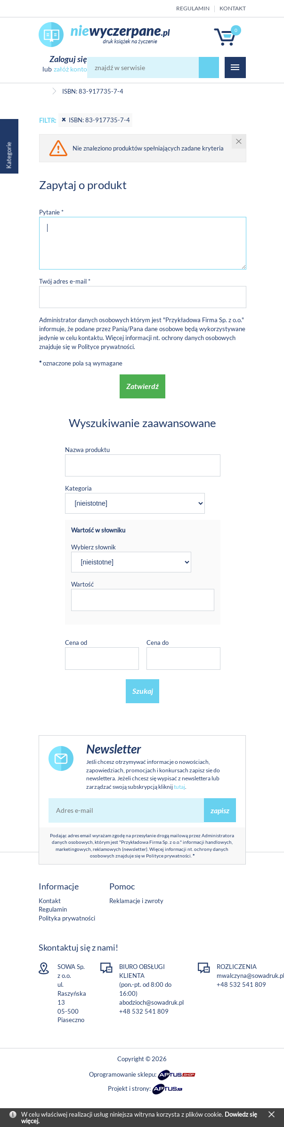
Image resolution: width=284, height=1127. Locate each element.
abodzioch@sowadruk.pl (151, 1002)
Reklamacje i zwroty (136, 901)
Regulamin (193, 8)
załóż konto (70, 69)
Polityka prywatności (67, 918)
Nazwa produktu (87, 449)
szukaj (209, 67)
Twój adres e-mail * (64, 281)
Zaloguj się (68, 59)
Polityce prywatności (106, 346)
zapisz (220, 810)
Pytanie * (51, 212)
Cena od (76, 642)
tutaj (179, 786)
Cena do (157, 642)
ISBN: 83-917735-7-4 (95, 120)
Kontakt (232, 8)
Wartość (82, 584)
